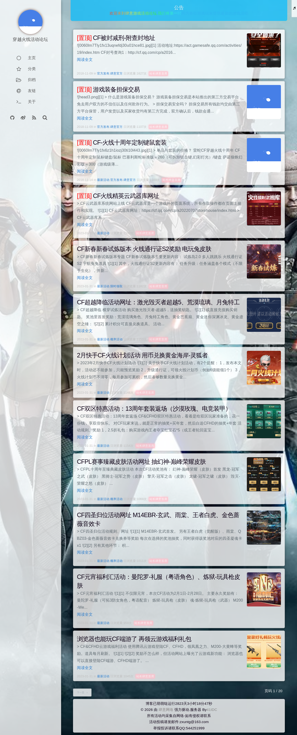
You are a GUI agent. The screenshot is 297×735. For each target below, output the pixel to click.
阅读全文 (85, 59)
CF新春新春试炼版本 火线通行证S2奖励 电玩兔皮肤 (144, 248)
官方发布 (103, 73)
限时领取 (116, 286)
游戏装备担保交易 (108, 89)
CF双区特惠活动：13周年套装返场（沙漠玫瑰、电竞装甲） (154, 408)
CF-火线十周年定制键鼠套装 (122, 142)
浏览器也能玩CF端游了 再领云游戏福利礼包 (134, 638)
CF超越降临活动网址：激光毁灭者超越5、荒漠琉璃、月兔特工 (158, 302)
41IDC (212, 709)
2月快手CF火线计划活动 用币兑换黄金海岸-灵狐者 (142, 355)
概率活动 (116, 339)
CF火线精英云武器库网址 (118, 195)
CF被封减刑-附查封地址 (116, 37)
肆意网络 (165, 709)
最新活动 (103, 180)
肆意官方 (116, 73)
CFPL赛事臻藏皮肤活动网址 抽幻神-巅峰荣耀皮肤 (141, 461)
